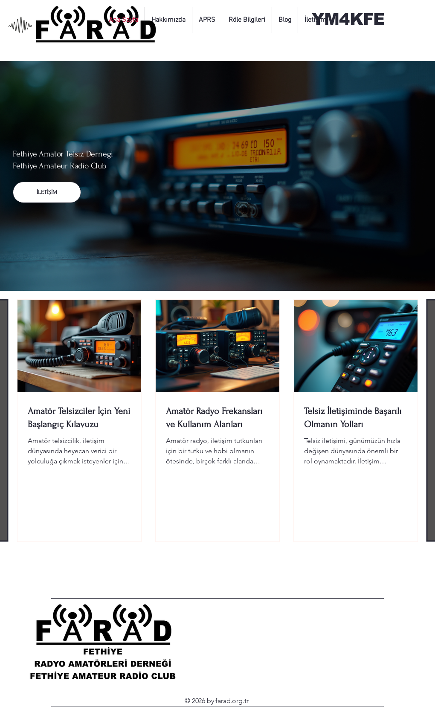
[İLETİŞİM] (47, 192)
